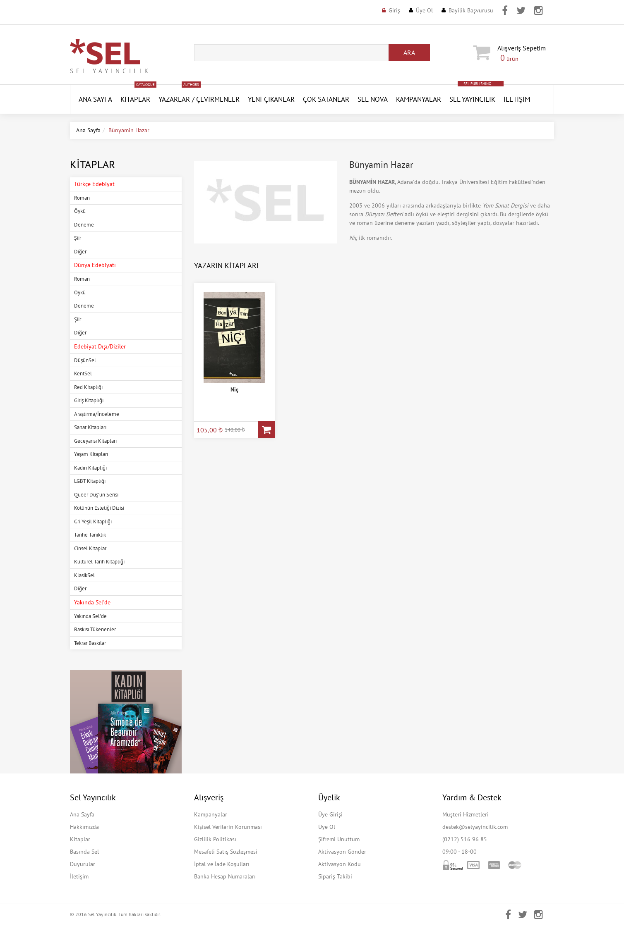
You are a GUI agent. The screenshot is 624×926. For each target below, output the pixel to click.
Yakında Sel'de (90, 616)
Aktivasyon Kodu (339, 864)
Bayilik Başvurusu (471, 10)
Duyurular (82, 864)
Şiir (77, 237)
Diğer (80, 251)
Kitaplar (135, 99)
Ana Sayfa (88, 130)
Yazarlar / (176, 99)
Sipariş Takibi (335, 876)
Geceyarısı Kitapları (95, 440)
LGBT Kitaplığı (90, 480)
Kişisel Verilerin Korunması (228, 827)
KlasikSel (84, 575)
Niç (234, 389)
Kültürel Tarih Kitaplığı (99, 561)
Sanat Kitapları (90, 427)
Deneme (84, 224)
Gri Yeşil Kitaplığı (93, 521)
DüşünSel (85, 360)
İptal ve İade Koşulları (222, 864)
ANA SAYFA (95, 99)
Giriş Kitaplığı (88, 400)
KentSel (83, 373)
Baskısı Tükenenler (95, 629)
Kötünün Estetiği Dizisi (99, 507)
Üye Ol (424, 10)
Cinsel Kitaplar (90, 548)
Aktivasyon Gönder (342, 851)
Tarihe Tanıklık (90, 534)
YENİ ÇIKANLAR (271, 99)
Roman (82, 197)
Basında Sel (84, 851)
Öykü (80, 211)
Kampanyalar (418, 99)
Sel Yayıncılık (472, 99)
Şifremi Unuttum (339, 839)
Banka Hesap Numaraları (225, 876)
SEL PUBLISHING (477, 83)
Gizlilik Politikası (215, 839)
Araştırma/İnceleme (96, 414)
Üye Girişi (330, 814)
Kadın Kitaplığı (90, 467)
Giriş (394, 10)
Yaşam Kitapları (91, 454)
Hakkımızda (84, 827)
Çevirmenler (218, 99)
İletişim (517, 99)
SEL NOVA (373, 99)
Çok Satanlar (326, 99)
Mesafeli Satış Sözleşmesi (225, 851)
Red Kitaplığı (88, 387)
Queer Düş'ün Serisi (96, 494)
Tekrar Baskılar (90, 643)
